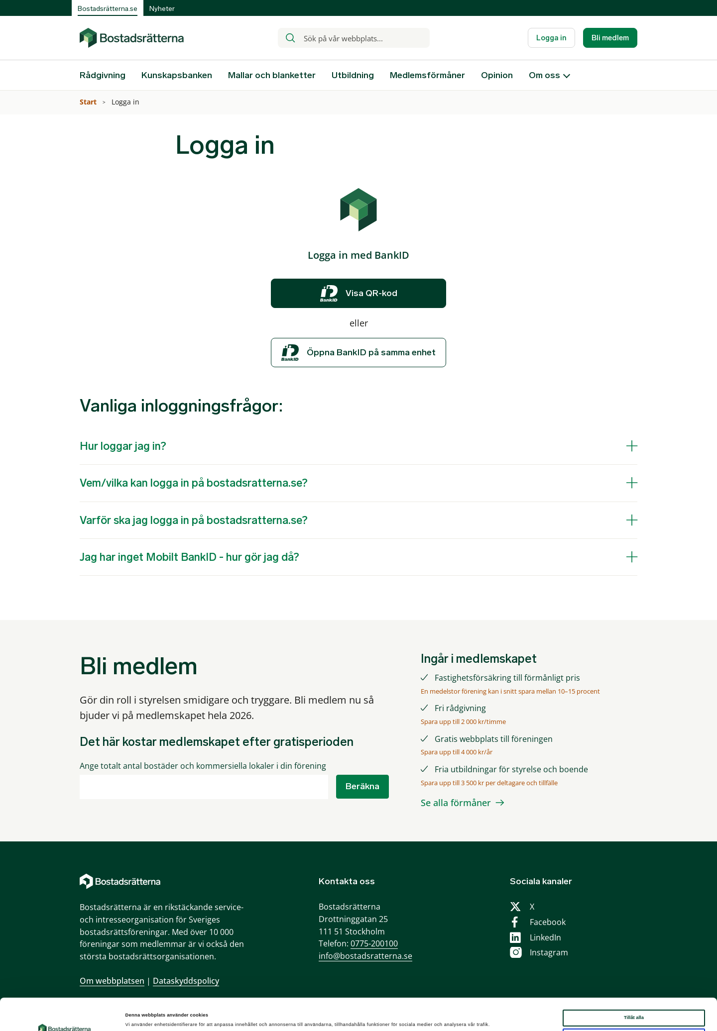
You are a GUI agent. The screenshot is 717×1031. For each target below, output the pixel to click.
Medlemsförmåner (427, 75)
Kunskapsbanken (176, 75)
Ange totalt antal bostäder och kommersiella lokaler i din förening (203, 766)
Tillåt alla (634, 990)
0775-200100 (374, 943)
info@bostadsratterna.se (365, 955)
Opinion (497, 75)
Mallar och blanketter (272, 75)
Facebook (548, 922)
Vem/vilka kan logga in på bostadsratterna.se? (194, 483)
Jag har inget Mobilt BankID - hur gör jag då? (189, 557)
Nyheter (162, 8)
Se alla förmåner (456, 803)
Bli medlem (610, 37)
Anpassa (633, 1009)
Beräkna (362, 786)
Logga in (551, 37)
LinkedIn (545, 937)
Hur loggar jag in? (123, 446)
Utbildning (353, 75)
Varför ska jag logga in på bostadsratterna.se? (194, 520)
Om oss (544, 75)
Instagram (549, 952)
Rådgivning (102, 75)
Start (89, 101)
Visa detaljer (139, 1014)
